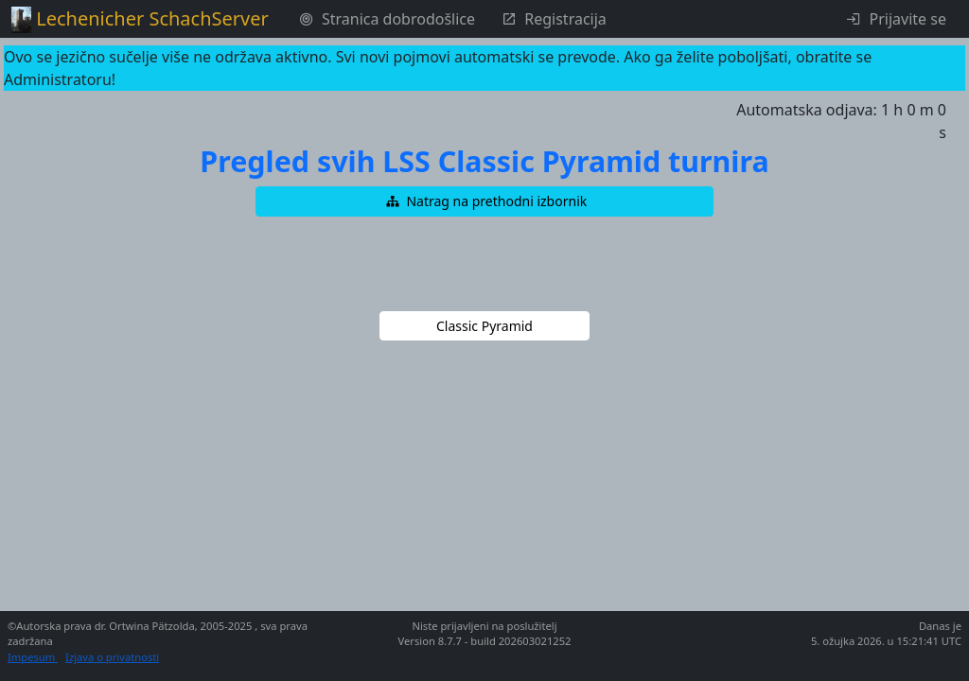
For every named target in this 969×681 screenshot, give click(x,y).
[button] (484, 201)
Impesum (33, 657)
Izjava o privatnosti (112, 657)
